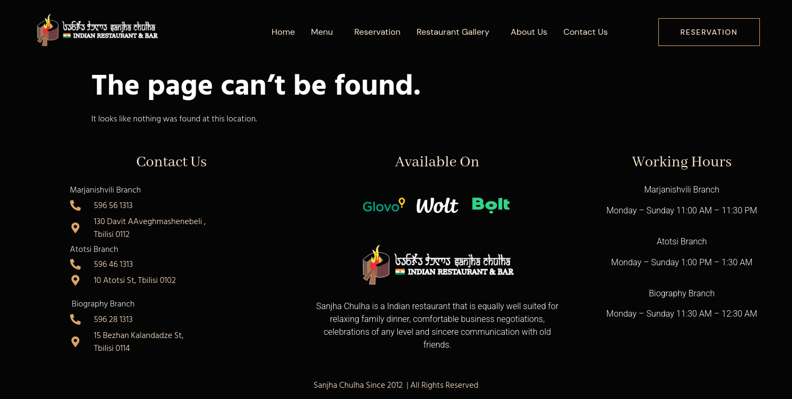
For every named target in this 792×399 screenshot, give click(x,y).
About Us (529, 31)
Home (283, 31)
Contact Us (585, 31)
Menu (322, 31)
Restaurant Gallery (453, 31)
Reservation (377, 31)
